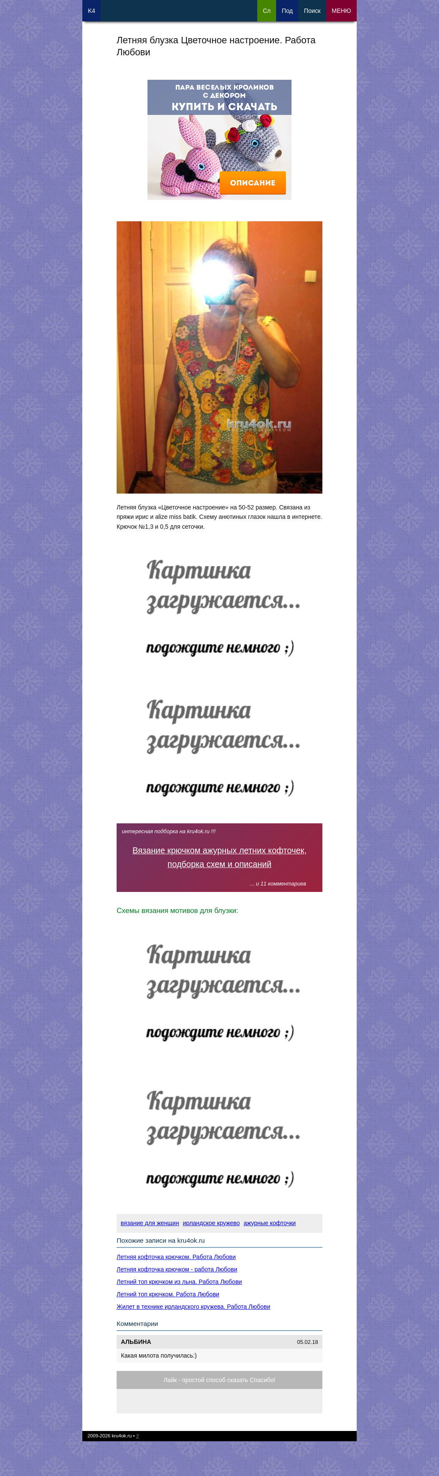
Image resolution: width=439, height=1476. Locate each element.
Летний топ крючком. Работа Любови (168, 1294)
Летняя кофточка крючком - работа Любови (177, 1269)
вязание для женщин (150, 1223)
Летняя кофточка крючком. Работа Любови (176, 1256)
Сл (267, 10)
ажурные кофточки (270, 1223)
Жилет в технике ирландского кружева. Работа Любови (193, 1306)
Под (287, 10)
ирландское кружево (211, 1223)
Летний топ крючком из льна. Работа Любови (179, 1281)
